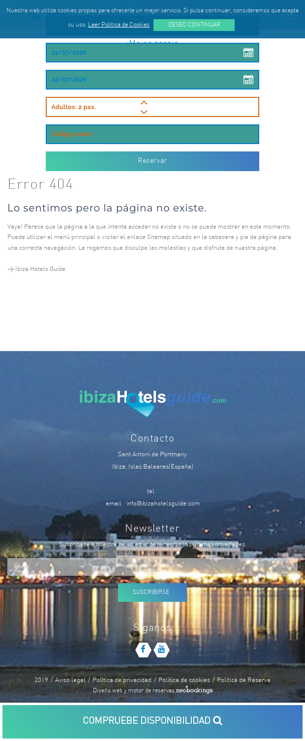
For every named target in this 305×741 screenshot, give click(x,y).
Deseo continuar (194, 25)
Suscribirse (151, 592)
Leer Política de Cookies (119, 25)
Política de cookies (184, 680)
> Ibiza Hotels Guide (36, 269)
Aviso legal (70, 680)
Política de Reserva (244, 680)
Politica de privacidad (122, 680)
